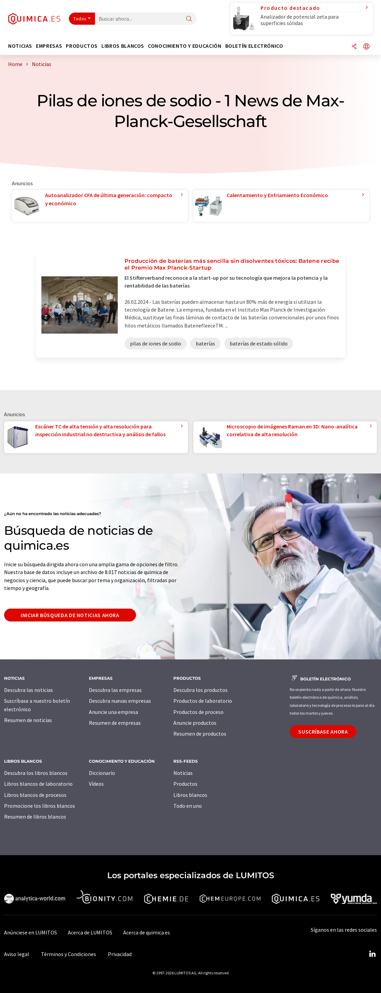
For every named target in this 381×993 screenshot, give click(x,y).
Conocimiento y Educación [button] (184, 46)
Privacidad (120, 954)
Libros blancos (190, 794)
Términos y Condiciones (68, 954)
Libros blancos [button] (122, 46)
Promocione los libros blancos (39, 805)
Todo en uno (187, 805)
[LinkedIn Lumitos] (372, 954)
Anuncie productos (194, 722)
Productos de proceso (198, 712)
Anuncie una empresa (113, 712)
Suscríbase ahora (323, 731)
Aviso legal (16, 954)
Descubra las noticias (28, 689)
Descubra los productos (200, 689)
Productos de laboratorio (202, 700)
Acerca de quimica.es (146, 932)
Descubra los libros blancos (36, 772)
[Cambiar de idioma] (366, 47)
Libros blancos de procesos (35, 794)
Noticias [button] (20, 46)
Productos (185, 783)
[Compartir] (354, 47)
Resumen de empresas (115, 722)
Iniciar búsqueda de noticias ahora (70, 615)
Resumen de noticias (28, 720)
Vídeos (96, 783)
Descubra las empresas (115, 689)
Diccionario (102, 772)
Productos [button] (82, 46)
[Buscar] (189, 19)
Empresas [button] (49, 46)
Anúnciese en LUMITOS (30, 932)
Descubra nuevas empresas (120, 700)
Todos (80, 19)
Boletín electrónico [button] (254, 46)
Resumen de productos (199, 733)
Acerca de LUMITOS (90, 932)
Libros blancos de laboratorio (38, 783)
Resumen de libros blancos (35, 816)
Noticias (183, 772)
